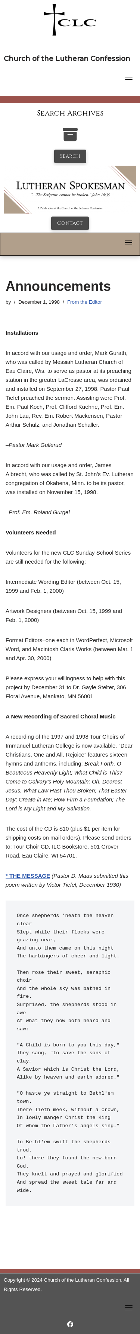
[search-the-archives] (70, 138)
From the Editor (84, 302)
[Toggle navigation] (128, 77)
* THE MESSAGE (28, 876)
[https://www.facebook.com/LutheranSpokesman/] (70, 1324)
